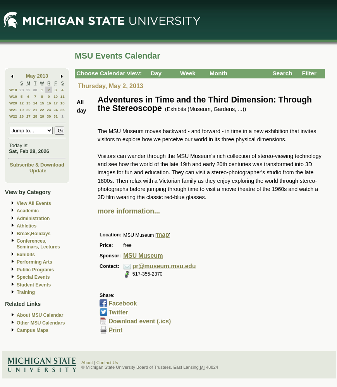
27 (28, 116)
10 (55, 96)
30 (35, 90)
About (87, 362)
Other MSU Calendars (41, 323)
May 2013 (37, 76)
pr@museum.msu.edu (164, 266)
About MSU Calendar (40, 315)
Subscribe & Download (37, 165)
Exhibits (26, 254)
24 (55, 110)
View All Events (34, 203)
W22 (13, 116)
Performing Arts (34, 262)
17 (55, 103)
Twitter (118, 312)
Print (115, 330)
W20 (13, 103)
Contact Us (107, 362)
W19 (13, 96)
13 (28, 103)
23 (49, 110)
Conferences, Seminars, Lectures (38, 244)
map (162, 234)
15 (42, 103)
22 (42, 110)
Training (26, 292)
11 (62, 96)
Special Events (33, 277)
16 (49, 103)
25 (62, 110)
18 (62, 103)
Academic (28, 210)
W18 (13, 90)
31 (55, 116)
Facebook (122, 303)
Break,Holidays (34, 233)
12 (21, 103)
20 (28, 110)
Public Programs (35, 269)
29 (28, 90)
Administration (33, 218)
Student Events (34, 285)
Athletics (26, 226)
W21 (13, 110)
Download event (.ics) (139, 321)
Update (37, 171)
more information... (129, 211)
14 (35, 103)
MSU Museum (143, 255)
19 (21, 110)
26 (21, 116)
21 (35, 110)
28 (21, 90)
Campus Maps (32, 330)
